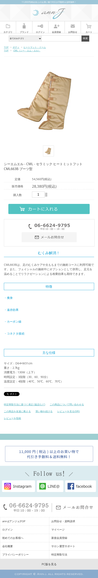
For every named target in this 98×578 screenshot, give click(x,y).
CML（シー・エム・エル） (26, 50)
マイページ (58, 529)
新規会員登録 (59, 538)
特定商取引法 (59, 554)
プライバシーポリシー (15, 554)
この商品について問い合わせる (67, 404)
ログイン (40, 27)
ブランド (24, 27)
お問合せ (72, 27)
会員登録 (56, 27)
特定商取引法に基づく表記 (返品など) (24, 404)
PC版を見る (49, 564)
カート (88, 27)
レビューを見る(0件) (68, 411)
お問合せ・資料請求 (63, 521)
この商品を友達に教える (17, 411)
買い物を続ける (44, 411)
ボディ (16, 47)
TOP (6, 47)
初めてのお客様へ (12, 538)
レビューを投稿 (12, 418)
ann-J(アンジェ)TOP (13, 521)
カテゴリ (7, 27)
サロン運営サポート (63, 546)
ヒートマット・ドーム (34, 47)
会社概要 (7, 546)
